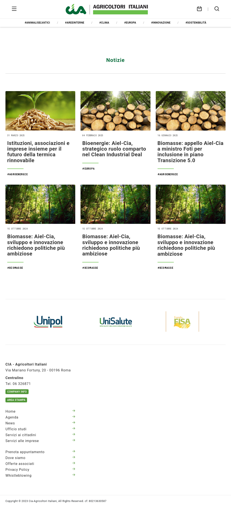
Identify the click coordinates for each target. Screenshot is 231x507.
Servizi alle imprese (40, 441)
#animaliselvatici (37, 22)
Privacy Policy (40, 470)
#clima (104, 22)
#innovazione (160, 22)
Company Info (17, 391)
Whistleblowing (40, 475)
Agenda (40, 417)
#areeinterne (74, 22)
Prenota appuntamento (40, 452)
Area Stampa (16, 400)
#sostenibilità (196, 22)
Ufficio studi (40, 429)
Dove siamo (40, 458)
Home (40, 411)
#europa (130, 22)
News (40, 423)
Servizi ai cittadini (40, 435)
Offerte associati (40, 464)
